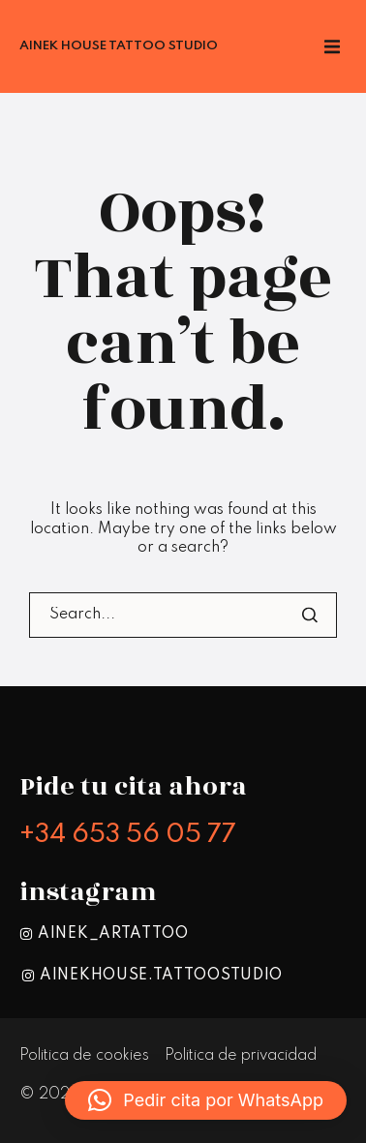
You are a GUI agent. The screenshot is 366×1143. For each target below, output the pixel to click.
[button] (206, 1100)
